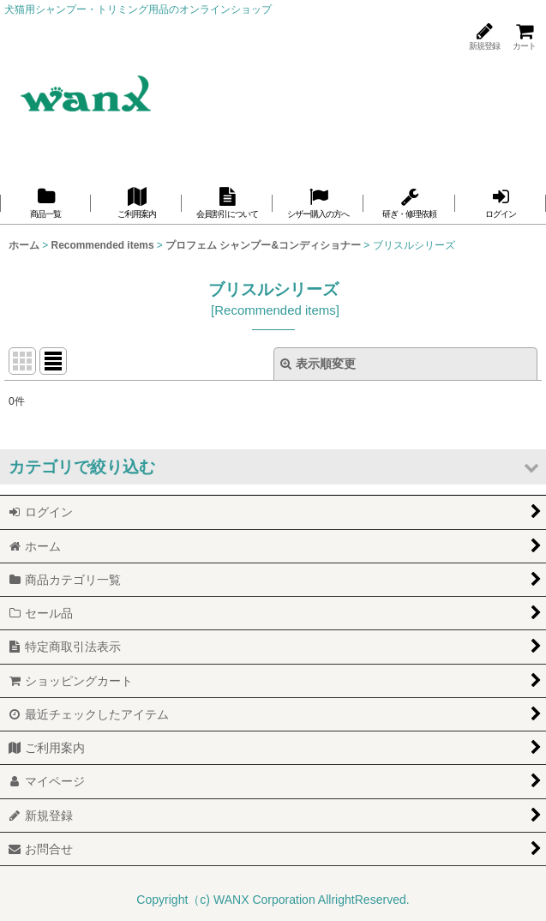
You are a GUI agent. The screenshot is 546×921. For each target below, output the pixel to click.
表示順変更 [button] (318, 363)
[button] (273, 467)
